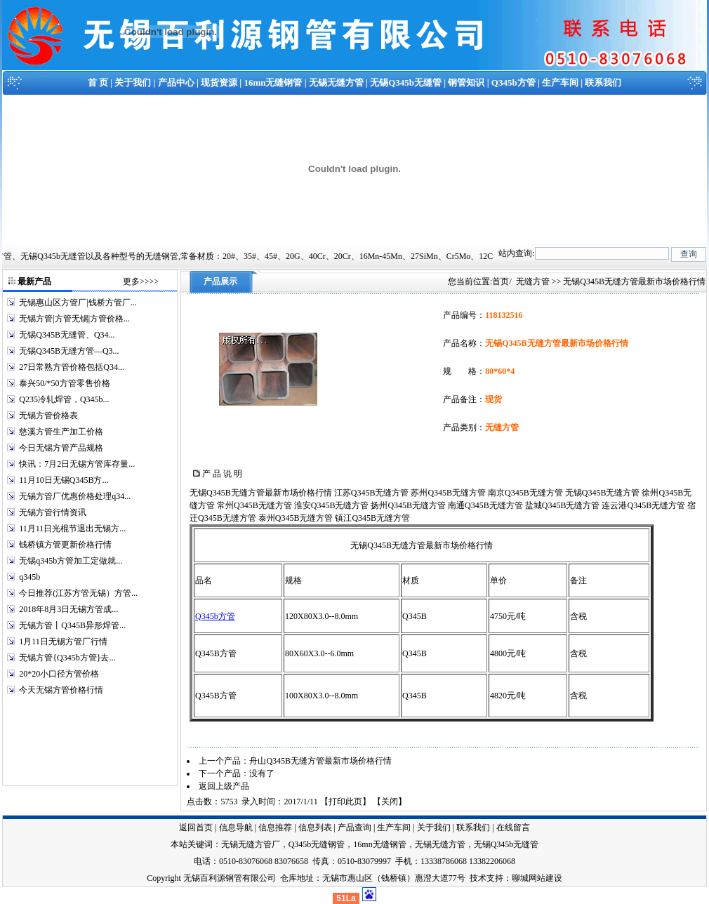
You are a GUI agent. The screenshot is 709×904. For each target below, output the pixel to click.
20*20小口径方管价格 (59, 674)
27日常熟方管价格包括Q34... (71, 367)
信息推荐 (275, 827)
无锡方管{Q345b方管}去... (67, 658)
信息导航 (236, 827)
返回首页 (196, 827)
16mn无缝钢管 (273, 82)
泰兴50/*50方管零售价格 (64, 383)
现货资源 (219, 82)
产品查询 (354, 827)
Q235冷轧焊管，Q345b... (64, 399)
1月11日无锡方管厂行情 (63, 641)
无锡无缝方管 (336, 82)
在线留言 (513, 827)
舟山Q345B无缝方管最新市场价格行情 (320, 761)
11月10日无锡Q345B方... (63, 480)
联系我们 (603, 82)
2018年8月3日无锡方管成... (68, 609)
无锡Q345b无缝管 (406, 82)
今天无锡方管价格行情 (61, 690)
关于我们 (132, 82)
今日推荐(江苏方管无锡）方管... (78, 593)
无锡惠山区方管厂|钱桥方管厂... (77, 302)
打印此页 (345, 801)
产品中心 (176, 82)
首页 (500, 281)
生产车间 (560, 82)
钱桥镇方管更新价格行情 (65, 545)
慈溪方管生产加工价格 (61, 432)
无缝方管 (533, 281)
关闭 (389, 801)
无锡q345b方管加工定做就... (70, 561)
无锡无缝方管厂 (250, 844)
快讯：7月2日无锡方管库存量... (77, 464)
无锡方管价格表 (48, 415)
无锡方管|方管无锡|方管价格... (74, 319)
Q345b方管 (513, 82)
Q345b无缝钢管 (317, 844)
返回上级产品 (224, 786)
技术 (478, 878)
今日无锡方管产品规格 (61, 448)
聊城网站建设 (537, 878)
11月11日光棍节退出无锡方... (72, 528)
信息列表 (315, 827)
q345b (29, 577)
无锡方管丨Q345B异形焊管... (72, 625)
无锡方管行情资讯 (52, 512)
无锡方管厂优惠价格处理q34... (75, 496)
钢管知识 (466, 82)
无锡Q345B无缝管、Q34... (66, 335)
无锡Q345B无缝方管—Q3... (69, 351)
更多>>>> (141, 281)
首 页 (98, 82)
